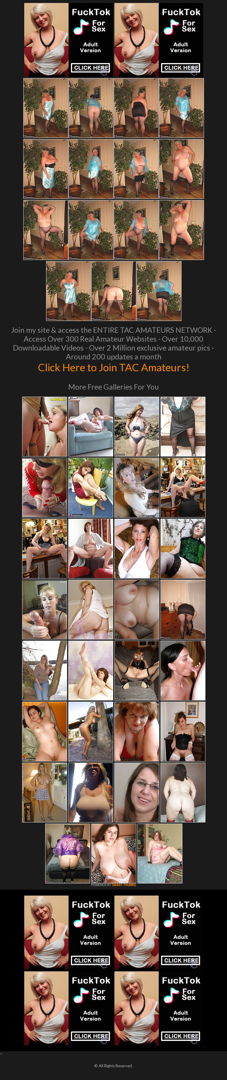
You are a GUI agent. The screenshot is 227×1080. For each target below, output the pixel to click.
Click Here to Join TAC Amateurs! (113, 367)
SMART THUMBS (124, 885)
